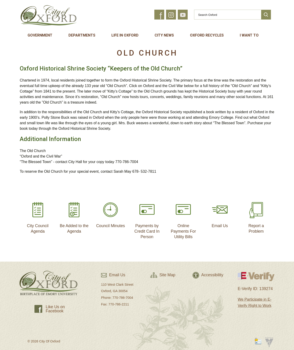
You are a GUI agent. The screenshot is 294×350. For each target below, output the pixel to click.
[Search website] (225, 15)
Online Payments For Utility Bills (183, 218)
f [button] (160, 16)
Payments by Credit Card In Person (147, 218)
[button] (266, 15)
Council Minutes (110, 213)
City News (164, 35)
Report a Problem (256, 216)
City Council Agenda (37, 216)
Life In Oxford (125, 35)
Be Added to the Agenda (74, 216)
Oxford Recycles (207, 35)
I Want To (249, 35)
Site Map (162, 275)
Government (40, 35)
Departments (81, 35)
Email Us (219, 213)
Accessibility (207, 275)
